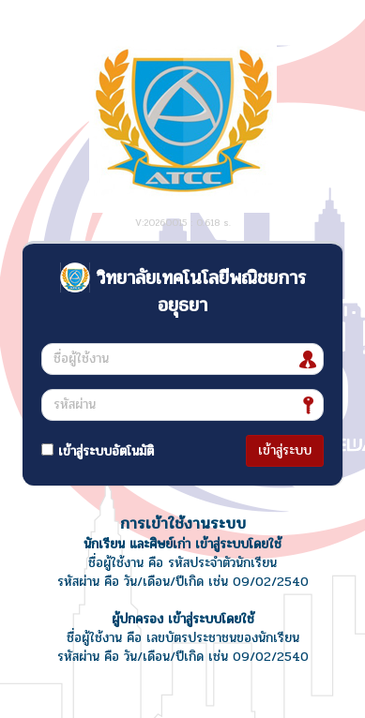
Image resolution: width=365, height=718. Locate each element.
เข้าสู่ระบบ (285, 450)
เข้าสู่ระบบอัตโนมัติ (97, 451)
